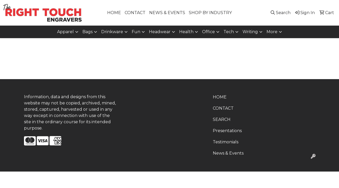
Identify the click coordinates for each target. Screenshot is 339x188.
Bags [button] (87, 31)
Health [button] (186, 31)
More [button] (272, 31)
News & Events (228, 153)
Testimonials (225, 141)
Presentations (227, 130)
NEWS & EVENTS (167, 12)
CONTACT (135, 12)
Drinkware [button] (112, 31)
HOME (114, 12)
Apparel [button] (65, 31)
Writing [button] (250, 31)
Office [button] (208, 31)
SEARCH (222, 119)
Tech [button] (228, 31)
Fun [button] (136, 31)
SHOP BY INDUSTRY (210, 12)
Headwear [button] (160, 31)
